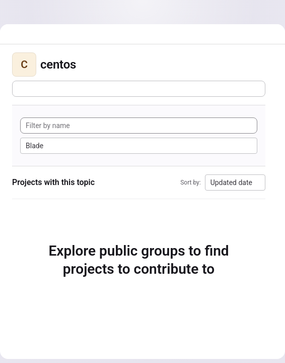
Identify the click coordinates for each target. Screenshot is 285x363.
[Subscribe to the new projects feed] (138, 89)
